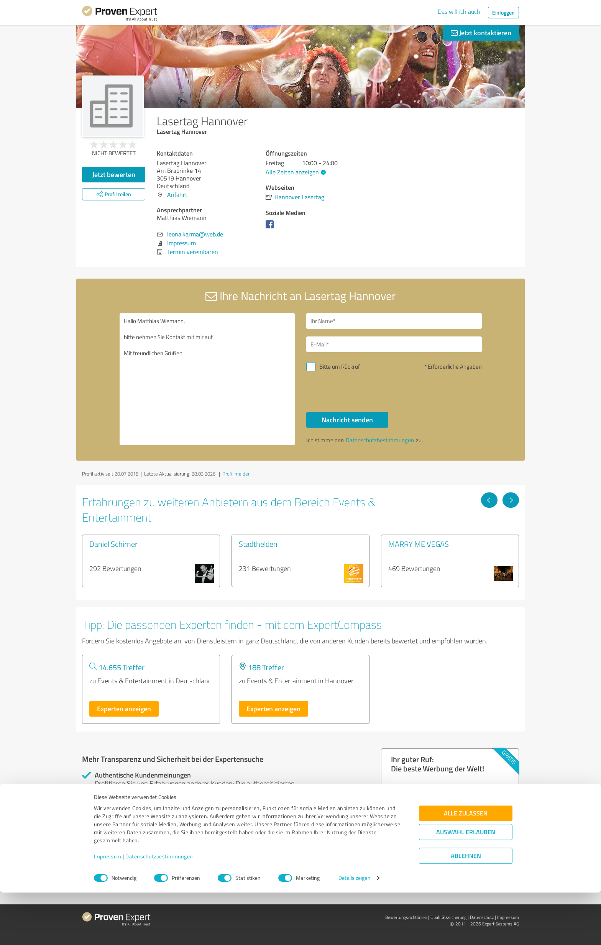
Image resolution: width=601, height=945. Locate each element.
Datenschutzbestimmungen (159, 909)
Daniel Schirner (113, 543)
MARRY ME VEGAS (418, 543)
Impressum (108, 909)
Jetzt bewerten (113, 174)
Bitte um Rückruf (339, 367)
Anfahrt (177, 194)
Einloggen (503, 12)
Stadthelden (258, 543)
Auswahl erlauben (465, 884)
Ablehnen (466, 908)
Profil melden (236, 473)
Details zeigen (354, 930)
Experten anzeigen (124, 709)
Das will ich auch (459, 11)
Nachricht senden (347, 420)
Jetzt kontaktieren (481, 33)
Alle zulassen (466, 865)
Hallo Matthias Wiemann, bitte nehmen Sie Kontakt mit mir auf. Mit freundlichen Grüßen (207, 379)
